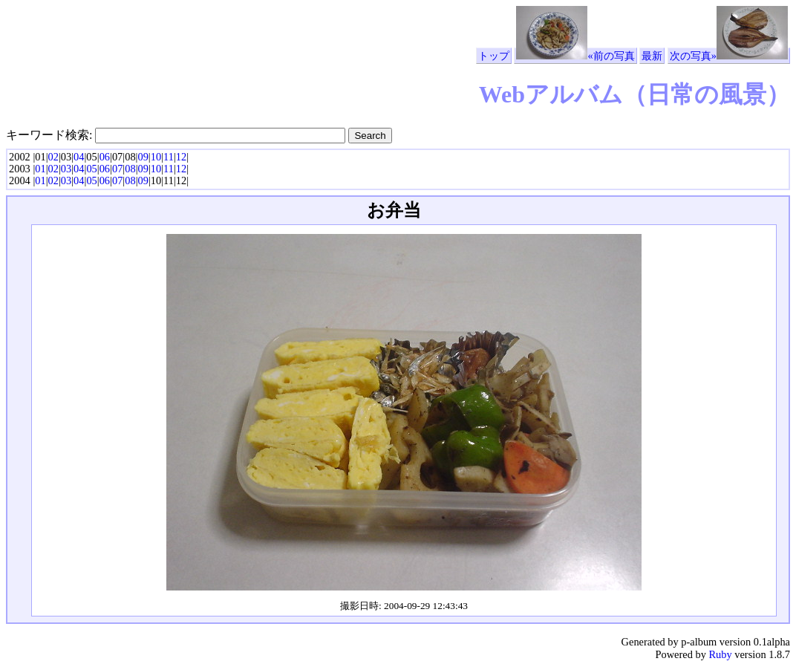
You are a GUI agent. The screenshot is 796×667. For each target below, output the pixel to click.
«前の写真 (575, 56)
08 (130, 169)
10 (156, 157)
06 (105, 157)
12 (181, 157)
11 (168, 157)
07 (117, 169)
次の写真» (729, 56)
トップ (493, 56)
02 (53, 157)
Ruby (719, 654)
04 (79, 157)
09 (142, 157)
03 (66, 169)
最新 (652, 56)
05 (91, 169)
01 (40, 169)
